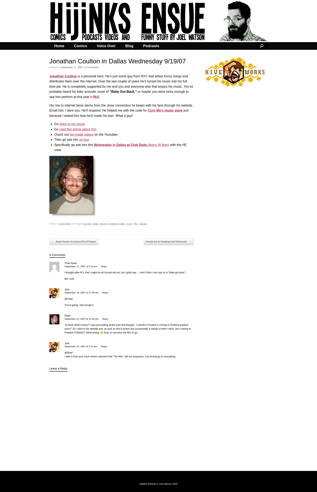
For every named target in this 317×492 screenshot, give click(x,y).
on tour (84, 139)
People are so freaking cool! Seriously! (168, 242)
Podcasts (151, 46)
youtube (143, 224)
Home (59, 46)
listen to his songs (72, 124)
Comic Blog (65, 224)
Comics (80, 46)
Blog (129, 46)
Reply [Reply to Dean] (105, 319)
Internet (103, 224)
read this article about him (77, 129)
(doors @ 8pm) (131, 145)
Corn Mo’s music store (165, 110)
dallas (96, 224)
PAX (135, 224)
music (129, 224)
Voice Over (106, 46)
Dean (67, 315)
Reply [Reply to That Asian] (104, 266)
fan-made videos (81, 134)
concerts (87, 224)
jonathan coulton (117, 224)
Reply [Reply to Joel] (105, 292)
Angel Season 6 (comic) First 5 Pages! (74, 242)
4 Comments (92, 67)
